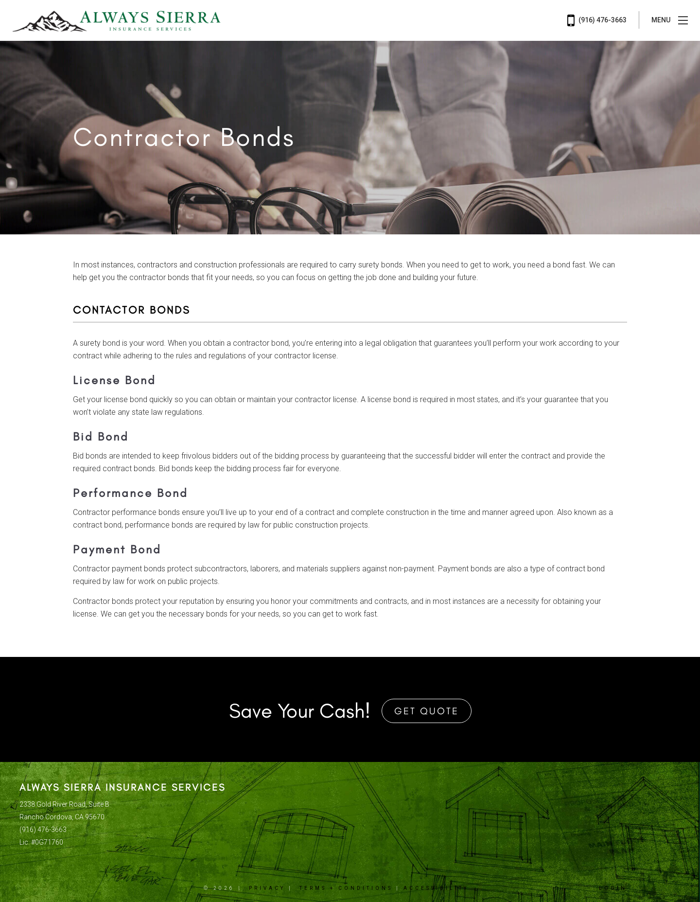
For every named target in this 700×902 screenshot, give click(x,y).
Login (613, 888)
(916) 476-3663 (597, 20)
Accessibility (436, 888)
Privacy (267, 888)
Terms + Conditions (346, 888)
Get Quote (426, 711)
